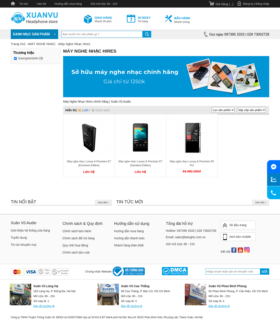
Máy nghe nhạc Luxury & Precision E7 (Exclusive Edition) (89, 163)
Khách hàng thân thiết (128, 245)
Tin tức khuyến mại (23, 244)
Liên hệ (41, 3)
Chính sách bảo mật (76, 252)
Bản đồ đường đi (43, 306)
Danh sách (101, 110)
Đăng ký (248, 3)
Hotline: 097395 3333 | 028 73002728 (191, 230)
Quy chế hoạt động (75, 245)
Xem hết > (103, 202)
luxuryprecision (28, 58)
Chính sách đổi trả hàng (78, 238)
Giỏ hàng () (224, 4)
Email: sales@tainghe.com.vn (186, 237)
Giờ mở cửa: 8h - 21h (103, 3)
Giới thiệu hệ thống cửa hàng (30, 230)
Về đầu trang (234, 225)
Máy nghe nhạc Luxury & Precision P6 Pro (192, 163)
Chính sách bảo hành (76, 231)
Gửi (264, 271)
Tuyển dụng (19, 237)
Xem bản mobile (236, 237)
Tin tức (23, 3)
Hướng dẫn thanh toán (129, 238)
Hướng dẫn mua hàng (68, 3)
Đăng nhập (262, 3)
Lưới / (84, 110)
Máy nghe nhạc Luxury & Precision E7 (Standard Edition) (140, 163)
